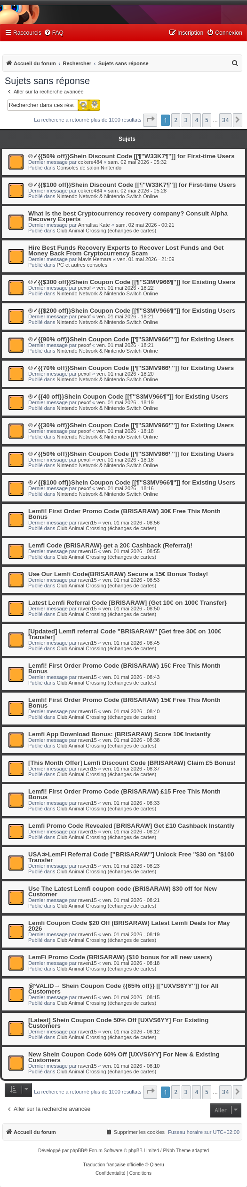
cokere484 (90, 162)
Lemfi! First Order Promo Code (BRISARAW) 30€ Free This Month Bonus (124, 514)
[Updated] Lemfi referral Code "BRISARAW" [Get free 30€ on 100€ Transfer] (124, 634)
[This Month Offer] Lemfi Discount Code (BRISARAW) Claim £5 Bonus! (132, 762)
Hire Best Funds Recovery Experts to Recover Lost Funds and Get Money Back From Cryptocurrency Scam (126, 250)
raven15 (87, 522)
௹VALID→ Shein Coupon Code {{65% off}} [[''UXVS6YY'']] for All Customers (123, 988)
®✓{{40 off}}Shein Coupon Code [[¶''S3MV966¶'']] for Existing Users (128, 396)
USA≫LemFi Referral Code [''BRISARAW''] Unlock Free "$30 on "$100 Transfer (131, 857)
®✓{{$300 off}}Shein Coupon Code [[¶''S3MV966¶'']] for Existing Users (131, 281)
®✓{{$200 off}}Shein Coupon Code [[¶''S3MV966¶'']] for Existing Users (131, 310)
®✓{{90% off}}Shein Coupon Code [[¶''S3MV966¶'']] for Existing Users (131, 339)
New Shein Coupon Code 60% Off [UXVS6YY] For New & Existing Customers (124, 1057)
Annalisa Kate (94, 225)
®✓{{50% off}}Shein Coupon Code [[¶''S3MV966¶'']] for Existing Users (131, 453)
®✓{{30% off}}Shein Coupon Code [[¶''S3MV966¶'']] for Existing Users (131, 425)
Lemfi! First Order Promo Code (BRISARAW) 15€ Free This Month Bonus (124, 668)
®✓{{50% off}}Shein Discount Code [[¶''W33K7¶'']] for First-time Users (131, 156)
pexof (84, 288)
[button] (150, 120)
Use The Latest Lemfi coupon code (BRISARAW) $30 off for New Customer (122, 891)
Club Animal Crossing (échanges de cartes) (107, 230)
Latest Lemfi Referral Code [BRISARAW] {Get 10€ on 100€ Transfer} (127, 602)
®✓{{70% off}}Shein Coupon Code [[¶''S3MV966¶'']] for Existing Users (131, 367)
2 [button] (175, 120)
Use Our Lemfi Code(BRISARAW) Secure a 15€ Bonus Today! (118, 574)
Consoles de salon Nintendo (89, 167)
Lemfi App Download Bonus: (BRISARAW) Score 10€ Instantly (119, 734)
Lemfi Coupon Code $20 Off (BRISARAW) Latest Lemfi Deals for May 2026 (129, 925)
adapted (200, 1150)
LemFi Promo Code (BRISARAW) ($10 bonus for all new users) (120, 957)
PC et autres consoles (82, 265)
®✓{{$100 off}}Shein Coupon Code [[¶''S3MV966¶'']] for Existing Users (131, 482)
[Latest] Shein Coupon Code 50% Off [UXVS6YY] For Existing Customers (118, 1023)
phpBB (77, 1150)
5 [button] (206, 120)
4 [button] (196, 120)
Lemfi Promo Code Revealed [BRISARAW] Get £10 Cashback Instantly (131, 825)
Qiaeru (157, 1164)
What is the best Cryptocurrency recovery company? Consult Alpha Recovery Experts (128, 216)
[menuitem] (54, 33)
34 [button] (225, 120)
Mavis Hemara (95, 259)
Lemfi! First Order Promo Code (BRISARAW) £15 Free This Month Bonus (124, 794)
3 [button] (186, 120)
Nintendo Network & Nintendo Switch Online (107, 196)
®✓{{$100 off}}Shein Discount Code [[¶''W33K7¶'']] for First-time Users (132, 184)
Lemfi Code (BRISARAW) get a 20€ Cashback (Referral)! (110, 545)
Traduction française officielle (113, 1164)
